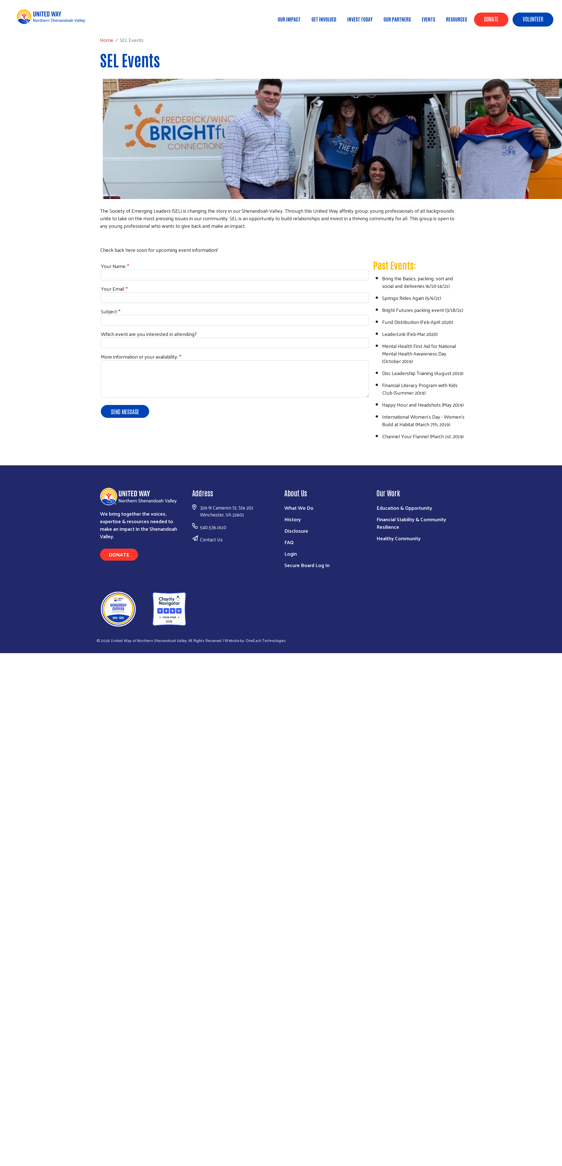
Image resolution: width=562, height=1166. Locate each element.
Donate (491, 18)
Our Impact (289, 19)
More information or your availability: (139, 356)
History (292, 519)
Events (428, 19)
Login (290, 553)
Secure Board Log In (307, 565)
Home (33, 22)
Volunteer (533, 18)
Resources (456, 19)
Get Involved (323, 19)
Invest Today (360, 19)
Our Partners (397, 19)
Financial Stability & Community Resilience (411, 523)
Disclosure (296, 530)
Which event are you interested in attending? (149, 334)
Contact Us (211, 539)
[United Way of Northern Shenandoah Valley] (141, 608)
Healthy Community (399, 538)
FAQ (289, 542)
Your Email (112, 288)
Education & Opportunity (404, 507)
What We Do (298, 507)
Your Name (113, 266)
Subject (109, 311)
